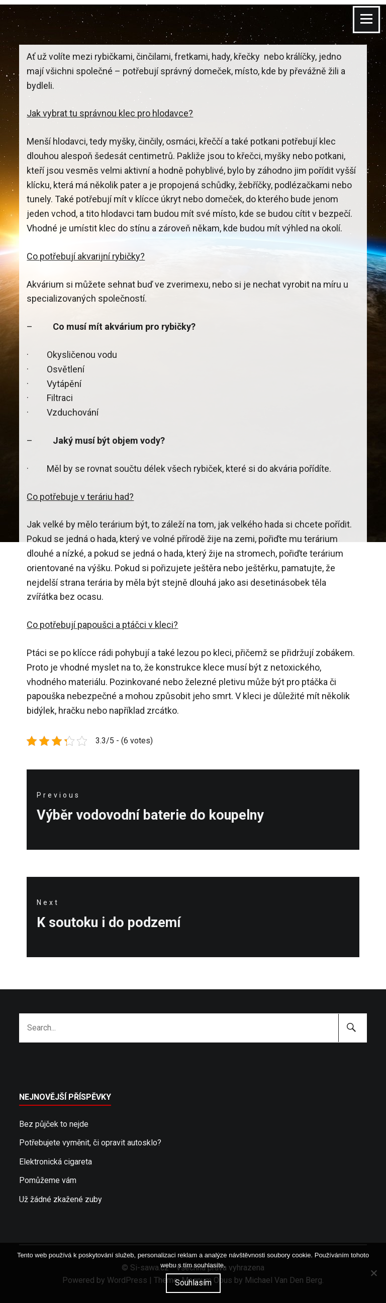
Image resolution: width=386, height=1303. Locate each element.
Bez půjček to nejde (53, 1124)
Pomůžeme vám (47, 1180)
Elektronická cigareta (55, 1161)
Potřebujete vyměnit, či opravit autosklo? (90, 1142)
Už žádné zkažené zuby (60, 1199)
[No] (373, 1273)
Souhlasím (193, 1282)
